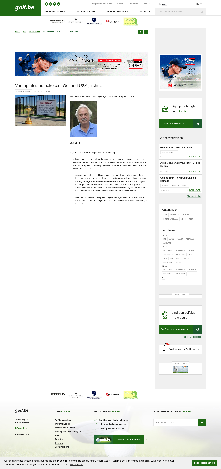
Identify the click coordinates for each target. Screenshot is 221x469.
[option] (55, 21)
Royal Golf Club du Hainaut (174, 186)
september (168, 254)
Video (183, 219)
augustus (180, 254)
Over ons (59, 443)
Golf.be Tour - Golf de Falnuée (176, 147)
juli (190, 254)
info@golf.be (21, 428)
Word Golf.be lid (62, 424)
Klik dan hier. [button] (76, 464)
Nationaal (175, 215)
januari (167, 243)
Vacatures (147, 4)
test (191, 219)
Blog (24, 31)
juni (165, 258)
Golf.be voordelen (63, 420)
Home (17, 31)
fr (201, 4)
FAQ (57, 435)
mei (164, 239)
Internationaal (34, 31)
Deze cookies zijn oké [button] (204, 463)
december (168, 250)
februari (190, 239)
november (180, 250)
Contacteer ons (62, 447)
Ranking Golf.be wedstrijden (68, 431)
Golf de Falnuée (169, 152)
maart (180, 239)
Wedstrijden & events (65, 428)
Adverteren (133, 4)
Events (186, 215)
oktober (192, 250)
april (171, 239)
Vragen (120, 4)
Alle (165, 215)
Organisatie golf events (102, 4)
